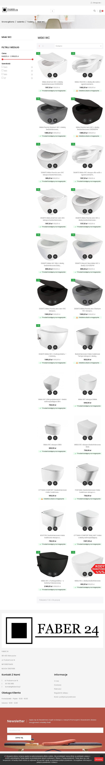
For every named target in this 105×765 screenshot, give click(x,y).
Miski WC (7, 36)
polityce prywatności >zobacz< (47, 762)
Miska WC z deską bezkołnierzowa (87, 580)
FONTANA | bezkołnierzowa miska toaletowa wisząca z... (87, 491)
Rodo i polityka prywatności (65, 696)
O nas (56, 681)
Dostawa (57, 685)
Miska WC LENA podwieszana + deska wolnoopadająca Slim (52, 400)
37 (17, 78)
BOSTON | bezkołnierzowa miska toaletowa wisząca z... (52, 536)
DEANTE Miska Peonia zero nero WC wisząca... (52, 309)
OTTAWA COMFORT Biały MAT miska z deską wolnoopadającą (87, 536)
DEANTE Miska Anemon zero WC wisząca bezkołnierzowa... (52, 218)
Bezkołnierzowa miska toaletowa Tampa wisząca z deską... (87, 354)
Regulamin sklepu (61, 692)
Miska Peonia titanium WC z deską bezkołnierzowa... (52, 128)
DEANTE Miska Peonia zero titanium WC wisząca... (87, 309)
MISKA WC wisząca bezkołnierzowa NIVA (87, 445)
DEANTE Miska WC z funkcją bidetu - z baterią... (52, 354)
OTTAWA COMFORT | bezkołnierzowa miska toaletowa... (52, 491)
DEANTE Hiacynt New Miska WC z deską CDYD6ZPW (87, 264)
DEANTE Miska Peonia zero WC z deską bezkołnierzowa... (88, 218)
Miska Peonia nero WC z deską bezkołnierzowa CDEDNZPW (87, 128)
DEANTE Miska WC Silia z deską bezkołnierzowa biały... (52, 264)
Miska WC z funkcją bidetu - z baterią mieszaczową (52, 581)
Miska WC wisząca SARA (52, 444)
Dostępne (79, 46)
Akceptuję (98, 759)
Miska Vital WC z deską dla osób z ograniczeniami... (87, 82)
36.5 (17, 70)
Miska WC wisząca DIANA (87, 399)
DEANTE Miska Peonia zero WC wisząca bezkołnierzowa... (52, 173)
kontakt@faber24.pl (12, 686)
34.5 (17, 67)
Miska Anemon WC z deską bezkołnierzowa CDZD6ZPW (52, 82)
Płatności (57, 689)
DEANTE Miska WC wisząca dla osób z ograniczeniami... (87, 173)
